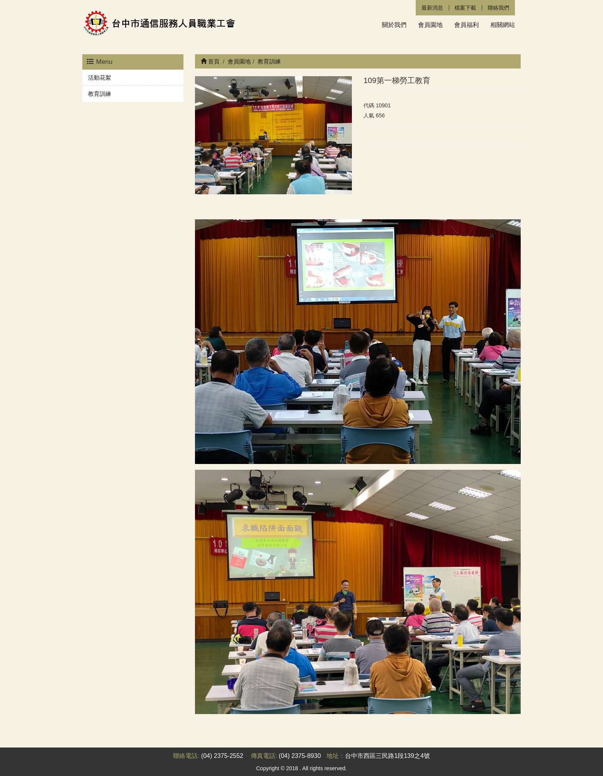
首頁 (210, 61)
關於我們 (394, 25)
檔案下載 (465, 8)
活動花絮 (99, 77)
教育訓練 (99, 93)
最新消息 (432, 8)
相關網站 (502, 25)
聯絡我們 (498, 8)
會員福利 (466, 25)
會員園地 (430, 25)
